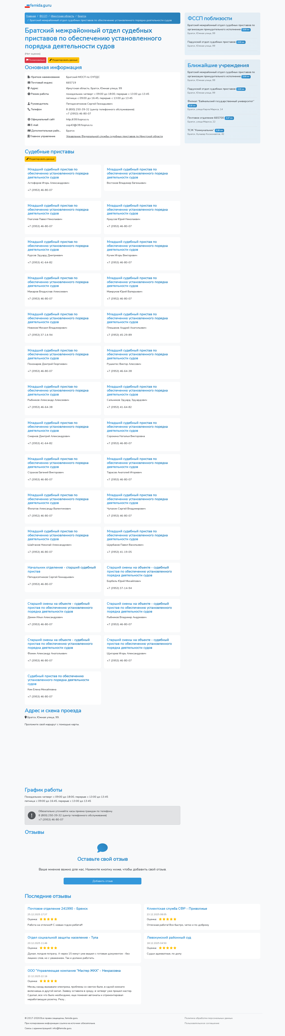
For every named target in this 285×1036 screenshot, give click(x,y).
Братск (82, 16)
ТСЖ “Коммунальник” (201, 130)
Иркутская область (62, 16)
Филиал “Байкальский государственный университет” (221, 101)
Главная (31, 16)
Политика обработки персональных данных (209, 1018)
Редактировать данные (63, 59)
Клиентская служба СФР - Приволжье (177, 908)
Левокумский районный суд (169, 937)
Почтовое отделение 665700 (206, 118)
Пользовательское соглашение (202, 1023)
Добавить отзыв (103, 881)
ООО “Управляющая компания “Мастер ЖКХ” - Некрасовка (74, 970)
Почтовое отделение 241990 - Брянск (58, 908)
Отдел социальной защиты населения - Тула (63, 937)
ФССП (43, 16)
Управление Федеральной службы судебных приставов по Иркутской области (114, 136)
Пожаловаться (35, 59)
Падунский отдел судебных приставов (212, 42)
